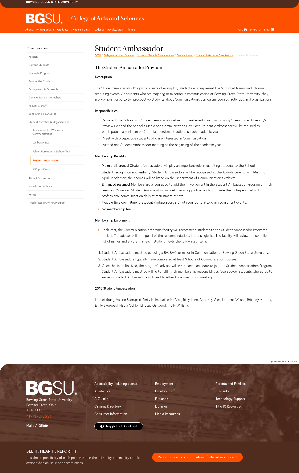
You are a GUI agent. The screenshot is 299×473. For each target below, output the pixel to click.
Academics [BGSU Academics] (102, 391)
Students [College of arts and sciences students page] (98, 29)
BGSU (98, 55)
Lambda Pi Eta (40, 142)
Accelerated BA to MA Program (47, 202)
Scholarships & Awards (42, 113)
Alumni (131, 29)
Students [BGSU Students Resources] (222, 391)
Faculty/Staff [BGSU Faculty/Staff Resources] (165, 391)
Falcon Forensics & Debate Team (51, 151)
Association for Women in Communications (47, 131)
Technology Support (230, 398)
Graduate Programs (40, 73)
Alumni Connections (41, 178)
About (29, 29)
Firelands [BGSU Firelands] (161, 398)
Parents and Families (231, 383)
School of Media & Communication (155, 55)
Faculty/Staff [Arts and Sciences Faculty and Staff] (115, 29)
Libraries (161, 406)
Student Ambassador (45, 160)
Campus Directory (107, 406)
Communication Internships (45, 97)
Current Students (39, 65)
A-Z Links (101, 398)
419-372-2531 (38, 416)
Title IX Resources (229, 406)
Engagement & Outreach (43, 89)
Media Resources (167, 414)
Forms (32, 194)
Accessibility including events (115, 383)
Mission (33, 56)
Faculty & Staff (38, 105)
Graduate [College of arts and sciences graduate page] (62, 29)
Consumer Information (110, 414)
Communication (185, 55)
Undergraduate (45, 29)
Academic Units (81, 29)
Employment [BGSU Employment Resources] (164, 383)
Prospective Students (41, 81)
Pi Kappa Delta (41, 169)
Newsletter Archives (40, 186)
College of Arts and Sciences (119, 55)
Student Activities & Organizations (214, 55)
